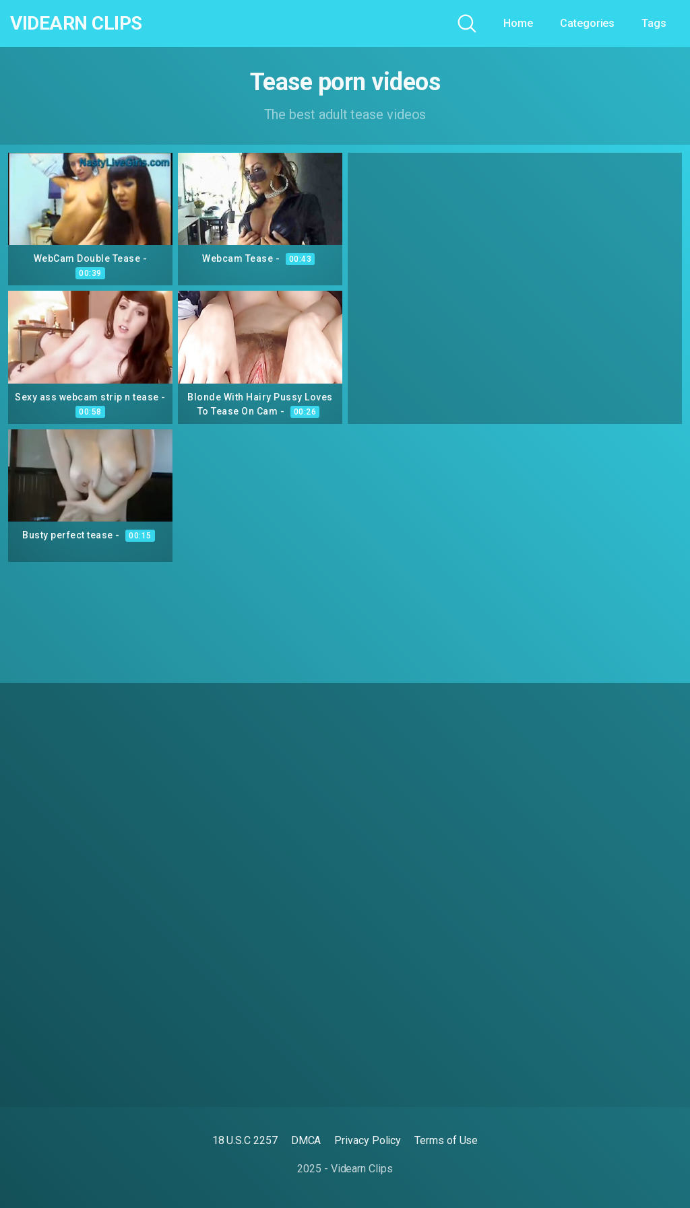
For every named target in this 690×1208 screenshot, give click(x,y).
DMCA (306, 1140)
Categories (587, 23)
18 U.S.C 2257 (245, 1140)
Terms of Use (446, 1140)
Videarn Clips (76, 23)
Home (518, 23)
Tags (653, 23)
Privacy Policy (367, 1140)
